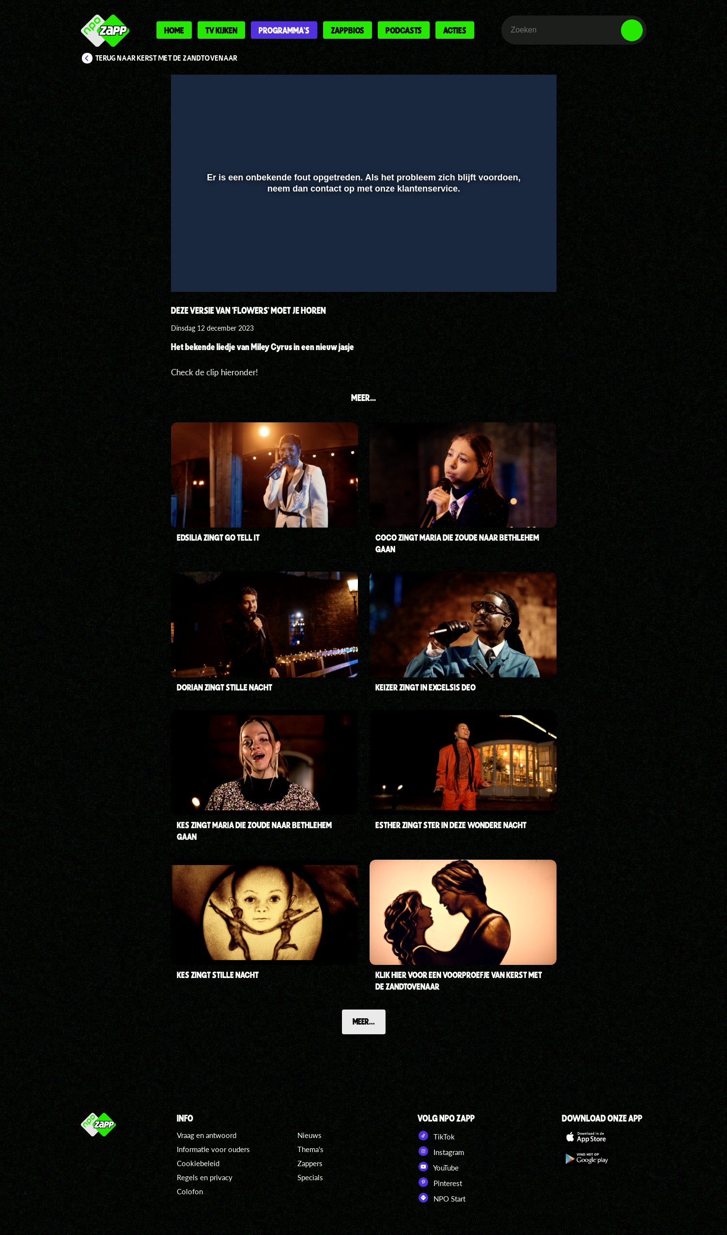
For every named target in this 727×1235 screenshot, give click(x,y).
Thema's (310, 1149)
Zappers (310, 1163)
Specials (310, 1177)
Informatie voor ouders (213, 1149)
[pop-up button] (517, 270)
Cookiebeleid (198, 1163)
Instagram (441, 1151)
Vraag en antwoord (206, 1135)
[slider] (362, 250)
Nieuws (309, 1135)
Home (174, 30)
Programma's (284, 30)
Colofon (190, 1191)
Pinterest (440, 1182)
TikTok (436, 1135)
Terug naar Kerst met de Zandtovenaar (166, 58)
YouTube (438, 1166)
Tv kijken (221, 30)
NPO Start (441, 1197)
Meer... (364, 1021)
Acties (454, 30)
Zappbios (347, 30)
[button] (191, 270)
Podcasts (404, 30)
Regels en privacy (204, 1177)
